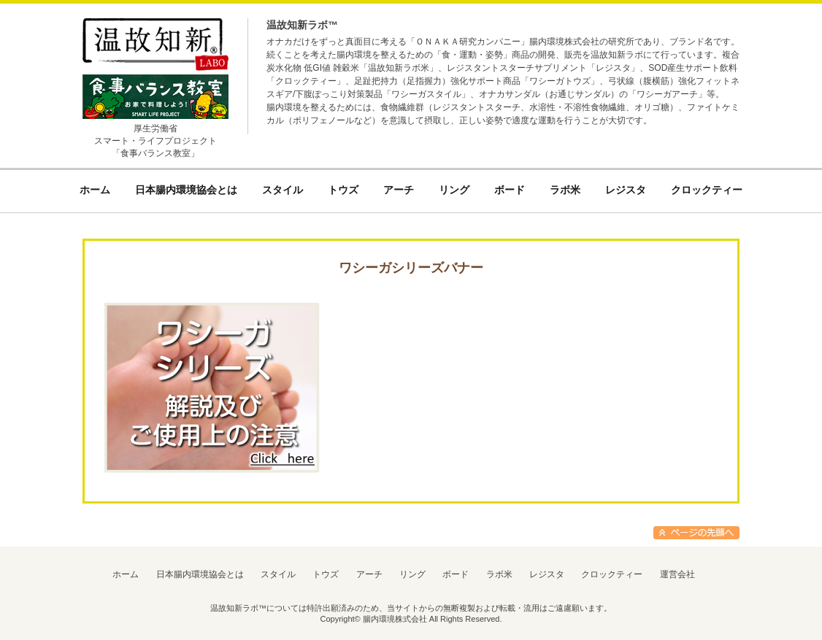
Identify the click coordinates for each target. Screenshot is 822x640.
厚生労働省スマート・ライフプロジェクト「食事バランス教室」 (155, 140)
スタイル (278, 574)
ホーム (125, 574)
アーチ (369, 574)
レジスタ (546, 574)
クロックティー (611, 574)
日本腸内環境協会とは (200, 574)
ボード (455, 574)
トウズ (325, 574)
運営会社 (677, 574)
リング (412, 574)
